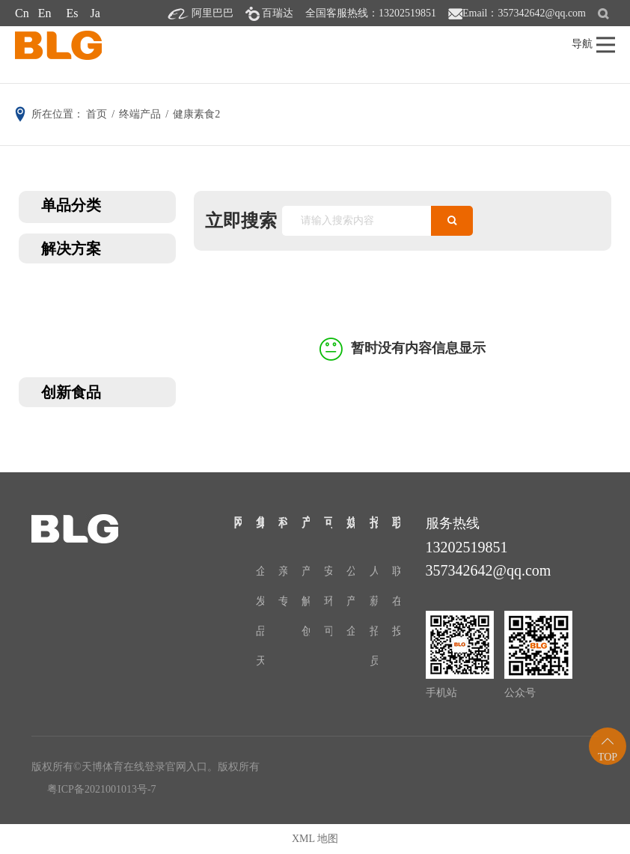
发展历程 (260, 601)
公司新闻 (350, 571)
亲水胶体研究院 (282, 571)
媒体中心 (350, 523)
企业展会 (350, 631)
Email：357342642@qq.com (524, 13)
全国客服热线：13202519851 (370, 13)
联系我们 (396, 571)
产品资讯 (350, 601)
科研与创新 (282, 523)
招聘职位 (374, 631)
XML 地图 (315, 838)
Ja (95, 13)
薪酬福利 (374, 601)
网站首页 (237, 523)
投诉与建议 (396, 631)
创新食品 (306, 631)
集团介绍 (260, 523)
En (45, 13)
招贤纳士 (374, 523)
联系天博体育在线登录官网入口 (396, 523)
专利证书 (282, 601)
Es (72, 13)
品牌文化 (260, 631)
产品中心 (306, 523)
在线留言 (396, 601)
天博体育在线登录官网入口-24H (260, 661)
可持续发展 (328, 523)
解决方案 (306, 601)
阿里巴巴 (212, 13)
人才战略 (374, 571)
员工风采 (374, 661)
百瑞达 (277, 13)
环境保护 (328, 601)
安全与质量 (328, 571)
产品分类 (306, 571)
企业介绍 (260, 571)
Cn (22, 13)
